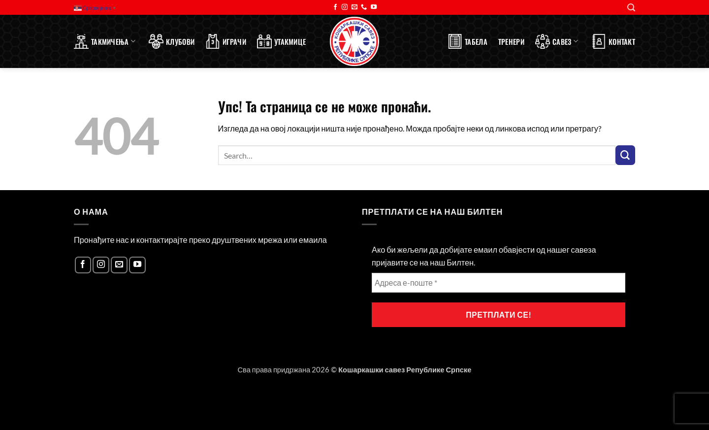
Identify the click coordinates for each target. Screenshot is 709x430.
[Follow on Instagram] (345, 7)
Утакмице (281, 41)
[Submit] (625, 155)
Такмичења (104, 41)
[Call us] (364, 7)
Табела (467, 41)
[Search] (631, 7)
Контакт (613, 41)
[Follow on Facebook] (335, 7)
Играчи (225, 41)
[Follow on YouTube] (374, 7)
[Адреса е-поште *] (498, 283)
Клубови (171, 41)
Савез (556, 41)
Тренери (511, 41)
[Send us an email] (354, 7)
